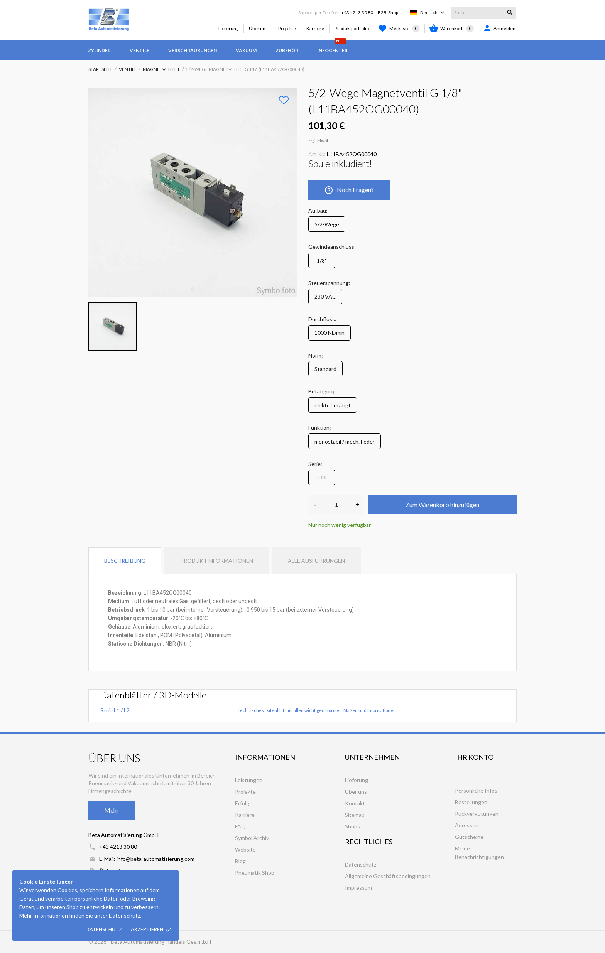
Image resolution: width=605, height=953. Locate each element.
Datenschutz (104, 929)
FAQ (240, 826)
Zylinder (99, 50)
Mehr (111, 810)
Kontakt (355, 803)
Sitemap (355, 814)
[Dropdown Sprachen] (433, 12)
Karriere (315, 28)
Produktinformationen (216, 560)
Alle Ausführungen (316, 560)
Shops (352, 826)
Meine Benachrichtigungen (479, 852)
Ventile (139, 50)
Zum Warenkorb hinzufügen (442, 504)
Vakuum (246, 50)
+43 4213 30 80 (357, 12)
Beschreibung (124, 560)
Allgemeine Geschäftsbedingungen (388, 876)
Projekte (287, 28)
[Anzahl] (336, 504)
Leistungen (248, 780)
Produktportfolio (352, 28)
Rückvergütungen (477, 813)
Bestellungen (471, 802)
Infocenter (332, 46)
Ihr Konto (474, 757)
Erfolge (243, 803)
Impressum (358, 887)
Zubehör (286, 50)
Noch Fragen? (349, 190)
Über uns (258, 28)
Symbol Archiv (252, 838)
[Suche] (483, 13)
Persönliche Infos (476, 790)
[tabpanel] (192, 192)
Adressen (466, 825)
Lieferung (228, 28)
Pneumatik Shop (254, 872)
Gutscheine (469, 836)
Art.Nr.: (317, 154)
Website (245, 849)
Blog (240, 861)
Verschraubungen (192, 50)
